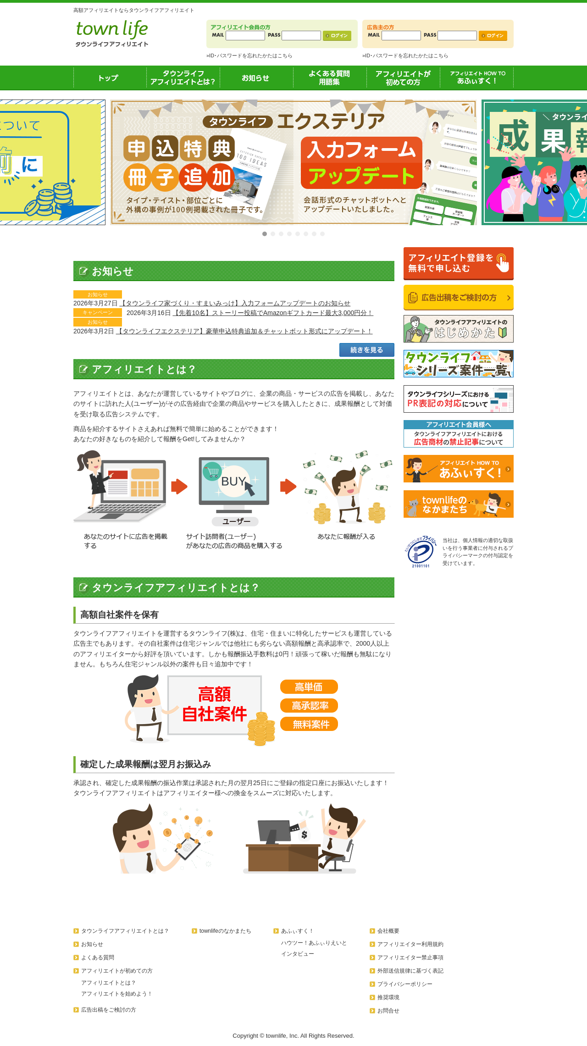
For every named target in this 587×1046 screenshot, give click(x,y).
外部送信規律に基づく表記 (410, 971)
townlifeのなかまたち (225, 931)
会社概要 (388, 931)
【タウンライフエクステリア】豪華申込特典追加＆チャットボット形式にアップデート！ (244, 331)
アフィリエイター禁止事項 (410, 957)
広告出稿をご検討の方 (108, 1010)
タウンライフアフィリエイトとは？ (183, 77)
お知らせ (257, 77)
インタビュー (297, 954)
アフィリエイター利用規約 (410, 944)
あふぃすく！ (477, 77)
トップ (110, 77)
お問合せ (388, 1010)
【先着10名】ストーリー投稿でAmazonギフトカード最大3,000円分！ (272, 312)
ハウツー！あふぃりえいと (314, 943)
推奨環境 (388, 997)
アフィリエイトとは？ (108, 983)
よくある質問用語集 (330, 77)
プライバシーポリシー (404, 984)
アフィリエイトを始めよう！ (117, 994)
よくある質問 (97, 957)
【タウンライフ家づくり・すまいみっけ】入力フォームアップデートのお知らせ (234, 303)
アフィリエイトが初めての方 (403, 77)
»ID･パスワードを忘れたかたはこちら (249, 55)
